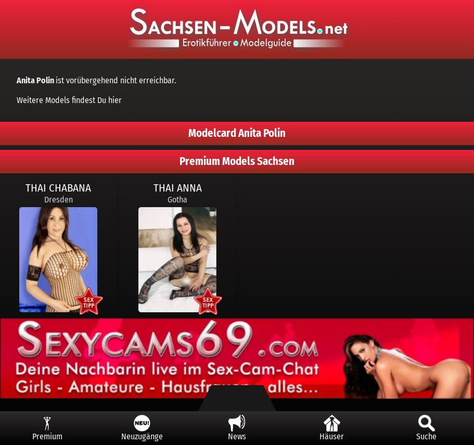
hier (115, 100)
